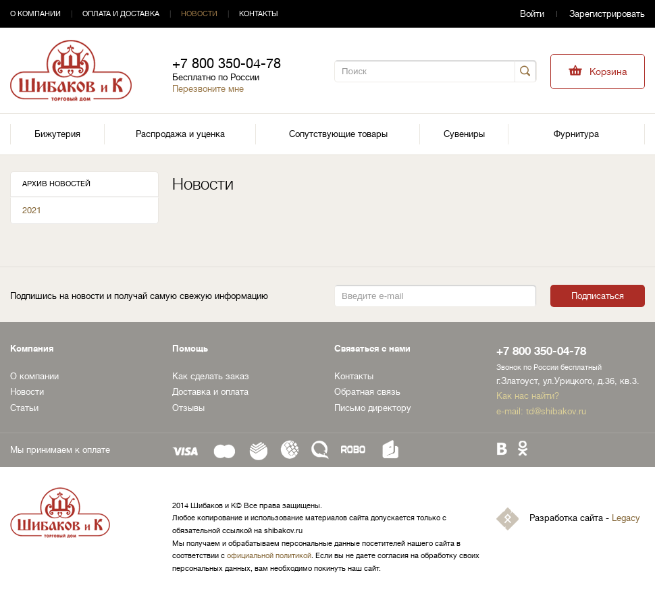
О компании (35, 13)
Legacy (626, 518)
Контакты (258, 13)
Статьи (24, 408)
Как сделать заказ (210, 376)
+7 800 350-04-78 (226, 64)
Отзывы (188, 408)
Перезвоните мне (208, 89)
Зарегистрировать (607, 14)
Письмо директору (372, 408)
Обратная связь (367, 392)
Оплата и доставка (120, 13)
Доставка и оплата (210, 392)
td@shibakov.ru (556, 411)
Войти (532, 14)
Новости (199, 13)
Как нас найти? (527, 396)
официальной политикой (269, 555)
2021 (31, 210)
